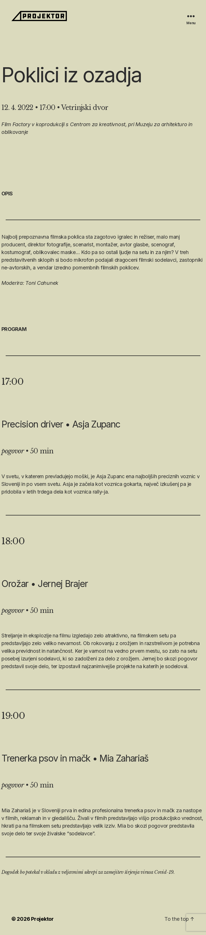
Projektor (42, 919)
